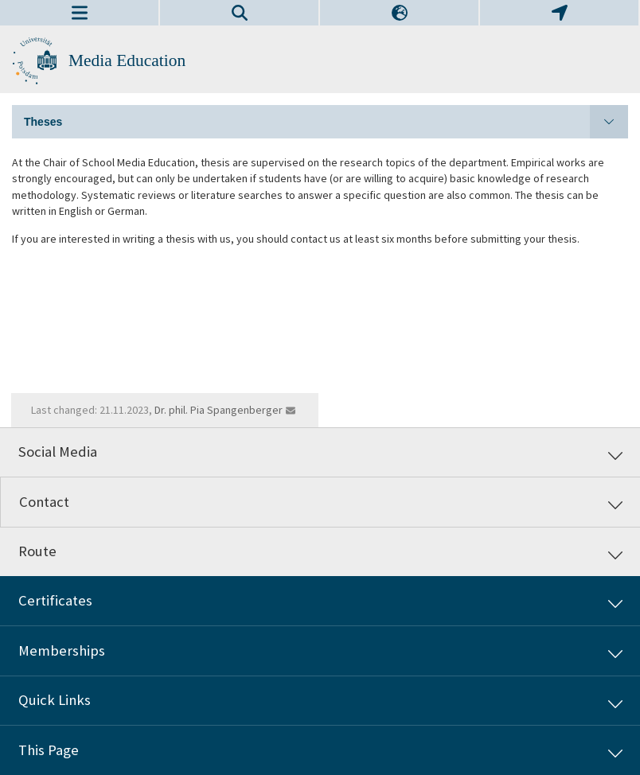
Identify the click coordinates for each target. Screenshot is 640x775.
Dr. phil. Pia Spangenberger (218, 410)
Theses (326, 121)
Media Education (126, 60)
